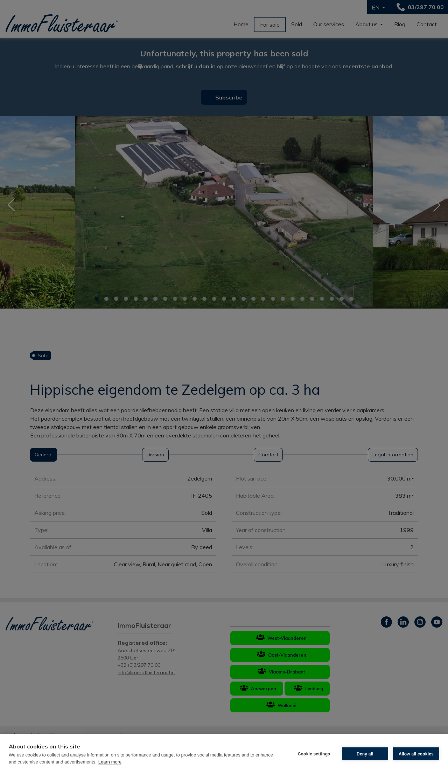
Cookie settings (314, 754)
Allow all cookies (416, 754)
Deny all (365, 754)
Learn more (109, 762)
